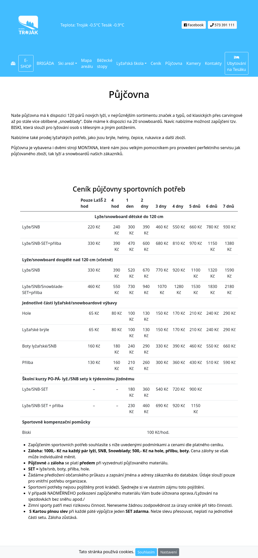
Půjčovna (174, 63)
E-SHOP (26, 63)
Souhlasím (146, 552)
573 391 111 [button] (222, 24)
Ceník (156, 63)
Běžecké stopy (104, 63)
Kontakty (213, 63)
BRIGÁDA (45, 63)
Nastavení (168, 552)
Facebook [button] (194, 24)
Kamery (193, 63)
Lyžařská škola (130, 63)
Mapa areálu (87, 63)
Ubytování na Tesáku (236, 63)
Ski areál (66, 63)
